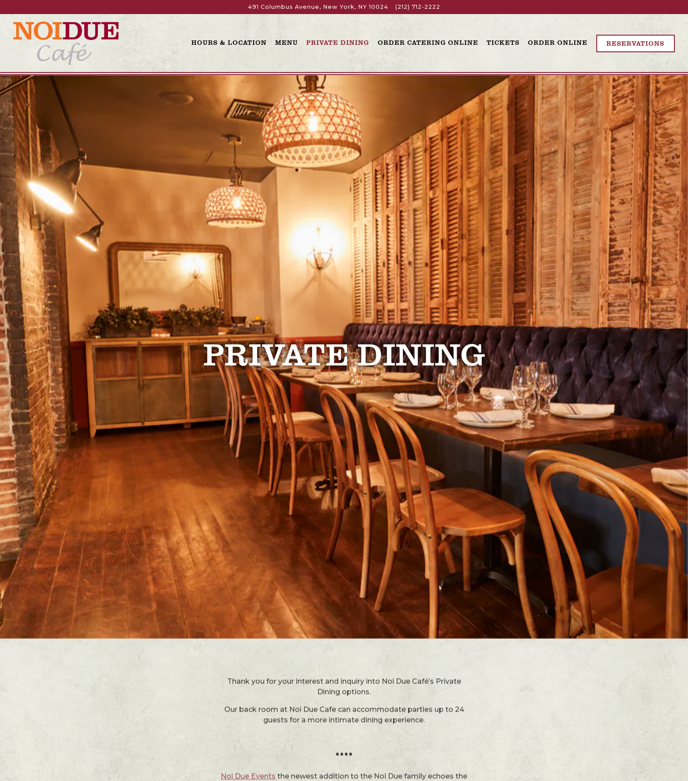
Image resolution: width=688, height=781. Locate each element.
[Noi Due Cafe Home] (65, 43)
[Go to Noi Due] (318, 7)
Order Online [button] (558, 42)
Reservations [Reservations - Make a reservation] (635, 43)
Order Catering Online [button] (428, 42)
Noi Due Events (248, 724)
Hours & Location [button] (229, 42)
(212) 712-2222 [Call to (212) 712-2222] (417, 7)
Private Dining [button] (337, 42)
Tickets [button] (503, 42)
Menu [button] (286, 42)
